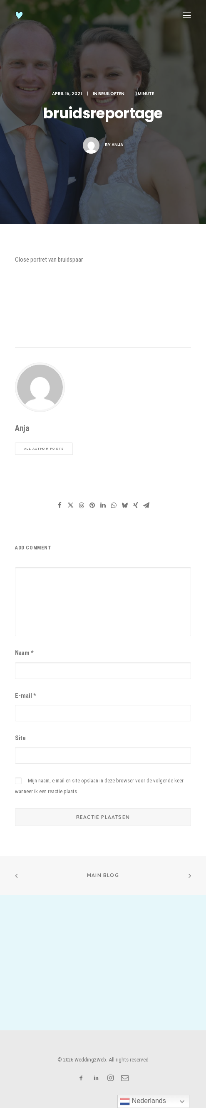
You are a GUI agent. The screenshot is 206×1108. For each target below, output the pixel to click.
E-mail (25, 695)
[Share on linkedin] (103, 505)
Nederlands (143, 1101)
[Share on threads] (82, 505)
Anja (117, 145)
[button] (187, 15)
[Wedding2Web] (19, 15)
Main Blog (103, 875)
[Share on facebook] (60, 505)
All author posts (44, 449)
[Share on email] (146, 505)
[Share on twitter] (71, 505)
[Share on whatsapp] (114, 505)
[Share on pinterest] (92, 505)
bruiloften (111, 94)
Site (20, 738)
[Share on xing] (136, 505)
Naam (24, 653)
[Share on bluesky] (125, 505)
